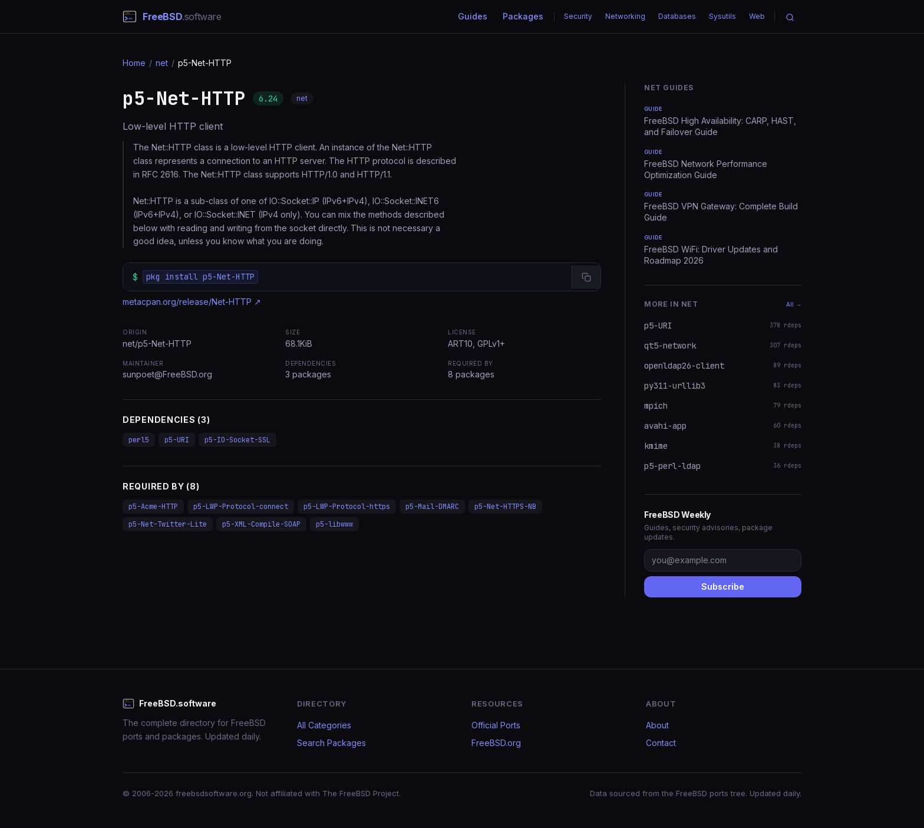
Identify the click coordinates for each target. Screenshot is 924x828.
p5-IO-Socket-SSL (237, 440)
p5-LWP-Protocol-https (346, 506)
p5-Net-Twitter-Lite (167, 524)
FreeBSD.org (496, 743)
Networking (625, 16)
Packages (523, 16)
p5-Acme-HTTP (153, 506)
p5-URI (176, 440)
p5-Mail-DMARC (432, 506)
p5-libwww (334, 524)
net (162, 63)
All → (793, 304)
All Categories (324, 725)
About (657, 725)
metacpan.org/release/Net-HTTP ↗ (192, 302)
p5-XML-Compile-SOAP (261, 524)
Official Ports (495, 725)
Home (134, 63)
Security (578, 16)
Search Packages (331, 743)
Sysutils (722, 16)
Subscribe (722, 586)
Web (757, 16)
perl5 (138, 440)
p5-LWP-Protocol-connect (240, 506)
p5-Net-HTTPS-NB (505, 506)
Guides (472, 16)
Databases (677, 16)
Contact (661, 743)
